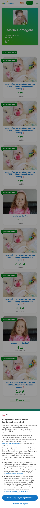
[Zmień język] (4, 414)
